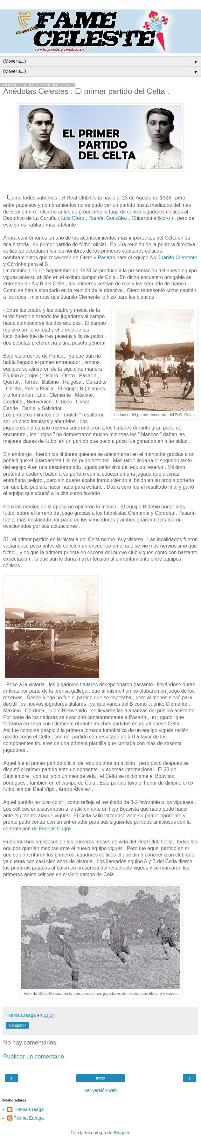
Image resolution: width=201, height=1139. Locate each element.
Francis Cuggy (55, 828)
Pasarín (107, 257)
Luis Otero (72, 218)
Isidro (164, 218)
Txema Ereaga (29, 1109)
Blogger (121, 1132)
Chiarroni (142, 218)
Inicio (100, 1078)
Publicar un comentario (33, 1056)
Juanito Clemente (177, 257)
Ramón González (107, 218)
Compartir (17, 1025)
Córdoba (17, 264)
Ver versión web (100, 1090)
